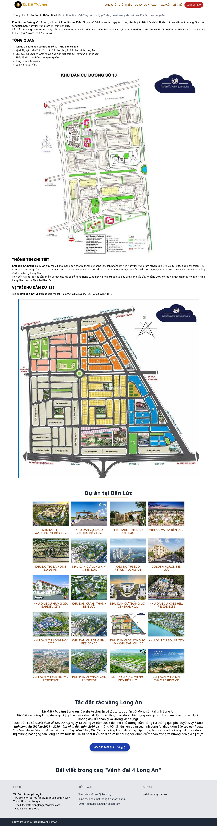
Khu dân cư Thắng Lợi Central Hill (127, 605)
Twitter (81, 803)
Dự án (34, 15)
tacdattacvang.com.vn (154, 794)
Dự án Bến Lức (52, 15)
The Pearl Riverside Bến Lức (127, 531)
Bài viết (165, 4)
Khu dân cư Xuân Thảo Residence (166, 678)
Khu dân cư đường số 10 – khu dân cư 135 (127, 641)
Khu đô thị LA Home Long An (50, 568)
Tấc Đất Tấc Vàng (30, 4)
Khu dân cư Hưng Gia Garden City (50, 605)
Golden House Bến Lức (166, 568)
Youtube (91, 803)
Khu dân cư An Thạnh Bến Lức (89, 605)
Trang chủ (109, 4)
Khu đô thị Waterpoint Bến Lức (51, 531)
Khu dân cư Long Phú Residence (89, 641)
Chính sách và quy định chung (95, 794)
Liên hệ (177, 4)
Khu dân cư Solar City (166, 640)
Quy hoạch (151, 4)
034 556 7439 (31, 808)
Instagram (114, 803)
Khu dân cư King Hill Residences (166, 605)
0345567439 (194, 4)
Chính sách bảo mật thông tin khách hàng (101, 799)
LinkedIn (102, 803)
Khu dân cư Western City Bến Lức (127, 678)
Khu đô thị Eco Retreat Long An (128, 568)
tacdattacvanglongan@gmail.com (41, 805)
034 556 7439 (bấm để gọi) (109, 747)
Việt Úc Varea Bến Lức (166, 530)
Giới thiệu (125, 4)
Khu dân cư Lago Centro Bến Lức (89, 531)
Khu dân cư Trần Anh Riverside (89, 678)
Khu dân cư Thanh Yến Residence (51, 678)
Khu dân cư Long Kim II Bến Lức (89, 568)
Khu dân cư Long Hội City (51, 641)
